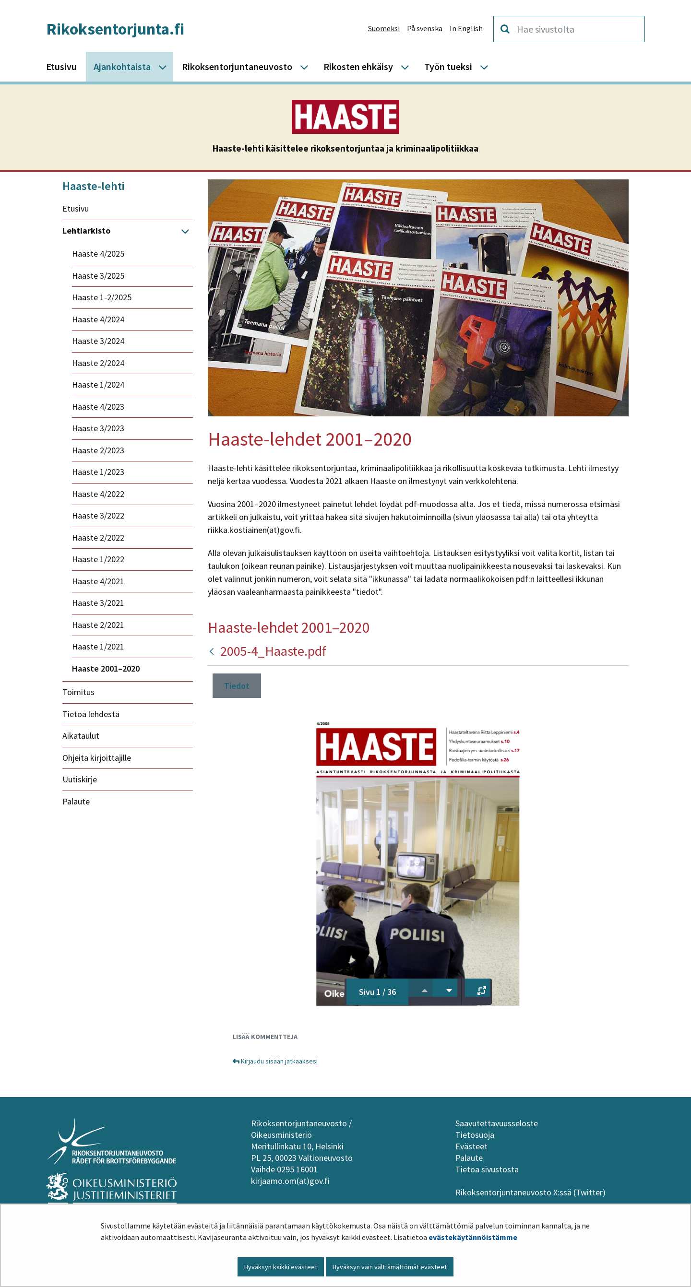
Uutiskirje (79, 779)
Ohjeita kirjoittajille (96, 757)
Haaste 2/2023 (98, 450)
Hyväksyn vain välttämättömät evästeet (390, 1267)
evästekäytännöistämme (473, 1237)
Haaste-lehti (93, 185)
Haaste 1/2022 (98, 559)
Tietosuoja (474, 1134)
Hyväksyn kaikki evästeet (280, 1267)
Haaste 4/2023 (98, 406)
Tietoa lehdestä (90, 714)
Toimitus (78, 691)
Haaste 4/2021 (98, 581)
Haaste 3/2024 (98, 340)
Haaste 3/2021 (98, 602)
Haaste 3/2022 (98, 515)
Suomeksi (384, 28)
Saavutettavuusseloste (496, 1123)
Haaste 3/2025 (98, 275)
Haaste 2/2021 (98, 624)
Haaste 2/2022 (98, 537)
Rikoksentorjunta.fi (115, 29)
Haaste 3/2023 (98, 428)
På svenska (424, 28)
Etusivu (75, 208)
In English (466, 28)
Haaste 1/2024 (98, 384)
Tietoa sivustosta (487, 1169)
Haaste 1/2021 (98, 646)
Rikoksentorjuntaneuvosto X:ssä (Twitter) (531, 1192)
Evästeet (471, 1146)
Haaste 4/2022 (98, 493)
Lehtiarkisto (86, 230)
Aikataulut (80, 735)
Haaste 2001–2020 (106, 668)
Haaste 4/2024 (98, 319)
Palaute (76, 801)
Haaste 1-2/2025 (101, 297)
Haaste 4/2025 (98, 253)
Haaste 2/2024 (98, 362)
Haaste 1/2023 (98, 471)
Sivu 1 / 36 (377, 991)
